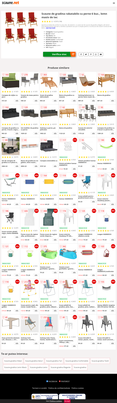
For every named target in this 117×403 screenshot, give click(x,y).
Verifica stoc (64, 54)
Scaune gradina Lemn (38, 367)
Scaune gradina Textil (100, 361)
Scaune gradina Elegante (60, 367)
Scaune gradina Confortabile (76, 361)
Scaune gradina (80, 367)
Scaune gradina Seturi (34, 361)
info (17, 100)
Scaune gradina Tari (54, 361)
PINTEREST (64, 381)
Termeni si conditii (39, 388)
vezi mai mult (50, 28)
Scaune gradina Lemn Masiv (15, 367)
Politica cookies (78, 388)
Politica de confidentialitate (59, 388)
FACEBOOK (51, 381)
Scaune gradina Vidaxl (13, 361)
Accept (67, 401)
